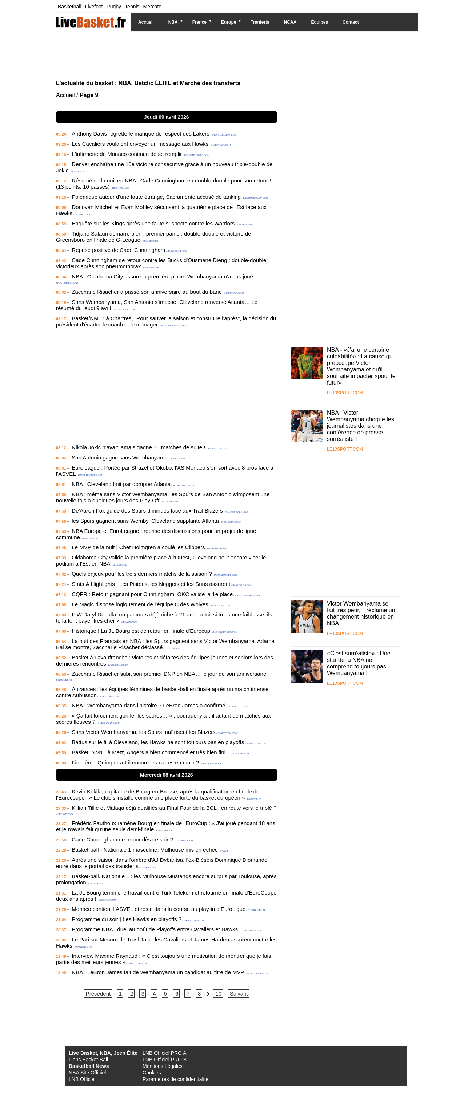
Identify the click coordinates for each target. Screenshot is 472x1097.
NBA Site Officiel (87, 1073)
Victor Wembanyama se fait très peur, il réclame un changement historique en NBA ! (361, 613)
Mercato (152, 6)
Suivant (239, 993)
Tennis (132, 6)
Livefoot (94, 6)
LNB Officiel (82, 1079)
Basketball (69, 6)
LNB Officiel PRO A (164, 1053)
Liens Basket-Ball (88, 1059)
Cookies (152, 1073)
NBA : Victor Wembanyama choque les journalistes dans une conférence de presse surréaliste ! (360, 426)
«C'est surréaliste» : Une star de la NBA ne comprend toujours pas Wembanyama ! (359, 663)
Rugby (114, 6)
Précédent (98, 993)
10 (218, 993)
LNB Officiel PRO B (165, 1059)
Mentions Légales (163, 1066)
